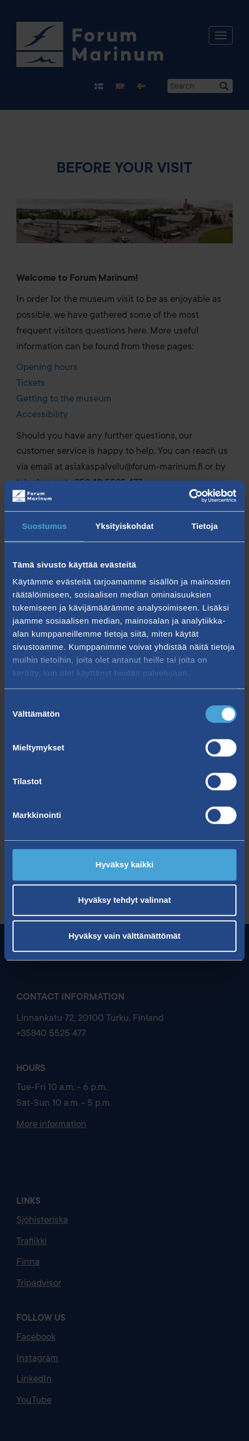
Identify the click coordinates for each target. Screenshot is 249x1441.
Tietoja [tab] (204, 526)
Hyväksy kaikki (125, 864)
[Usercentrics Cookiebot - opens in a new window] (188, 496)
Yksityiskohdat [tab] (124, 526)
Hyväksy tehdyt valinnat (124, 899)
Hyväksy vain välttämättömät (124, 935)
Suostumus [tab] (44, 526)
